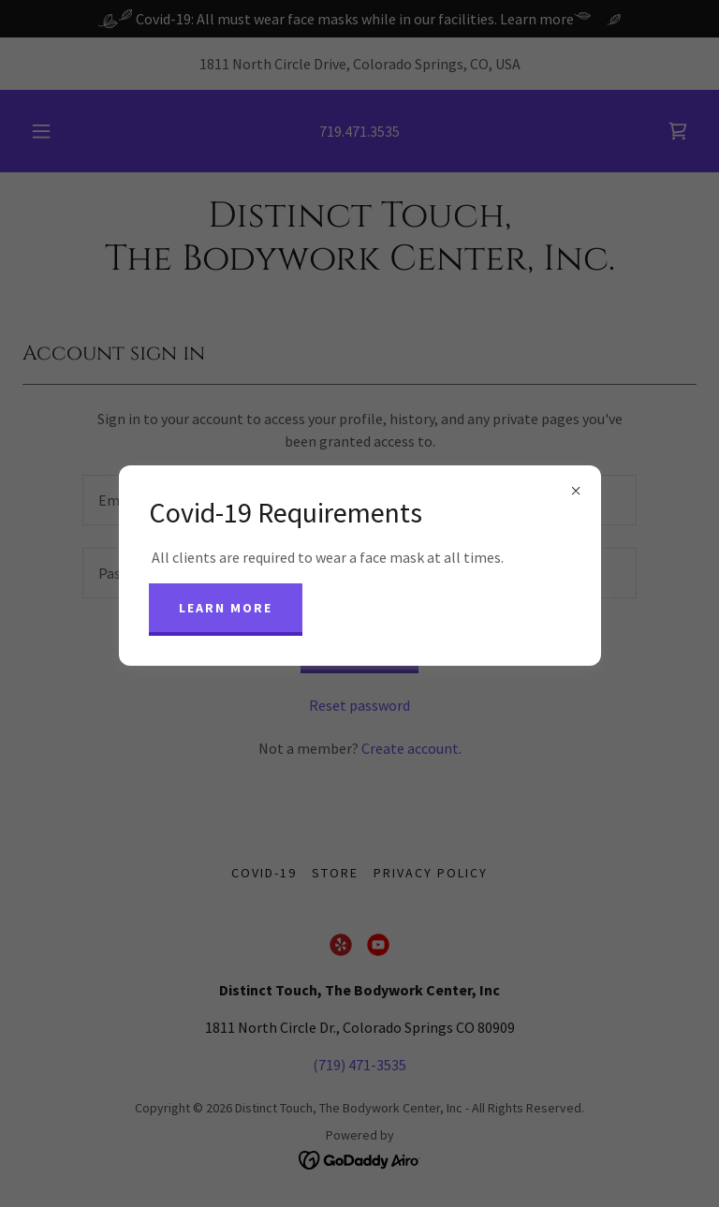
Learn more (225, 607)
